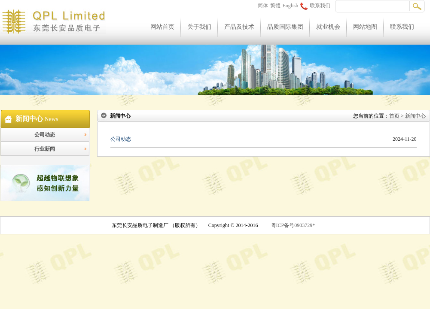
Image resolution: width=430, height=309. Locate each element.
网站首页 (162, 27)
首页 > (397, 116)
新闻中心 (415, 116)
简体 (263, 6)
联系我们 (315, 6)
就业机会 (328, 27)
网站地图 (365, 27)
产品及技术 (239, 27)
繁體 (275, 6)
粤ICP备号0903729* (293, 225)
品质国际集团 (285, 27)
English (291, 6)
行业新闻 (44, 149)
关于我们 (199, 27)
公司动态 (44, 135)
